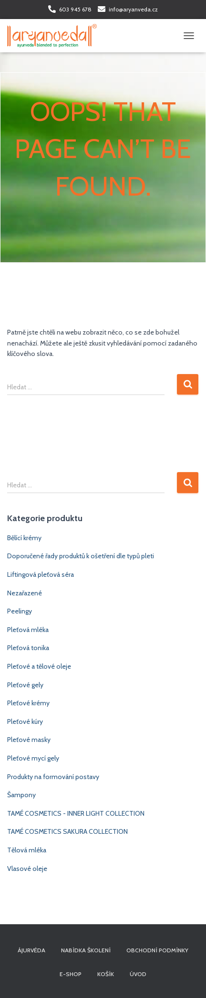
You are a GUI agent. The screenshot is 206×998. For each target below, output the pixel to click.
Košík (105, 974)
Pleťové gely (25, 685)
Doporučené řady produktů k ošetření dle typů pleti (80, 556)
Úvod (138, 974)
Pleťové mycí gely (33, 758)
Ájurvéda (31, 950)
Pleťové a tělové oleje (39, 666)
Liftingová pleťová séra (40, 574)
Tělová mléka (26, 850)
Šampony (21, 794)
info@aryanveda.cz (133, 9)
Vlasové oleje (27, 868)
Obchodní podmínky (157, 950)
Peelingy (19, 611)
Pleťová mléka (28, 629)
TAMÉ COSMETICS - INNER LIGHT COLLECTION (75, 813)
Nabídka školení (86, 950)
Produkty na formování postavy (53, 776)
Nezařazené (24, 593)
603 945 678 (75, 9)
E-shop (71, 974)
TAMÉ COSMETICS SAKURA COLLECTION (67, 831)
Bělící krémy (24, 538)
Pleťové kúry (25, 721)
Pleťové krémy (28, 703)
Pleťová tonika (28, 647)
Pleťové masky (29, 739)
